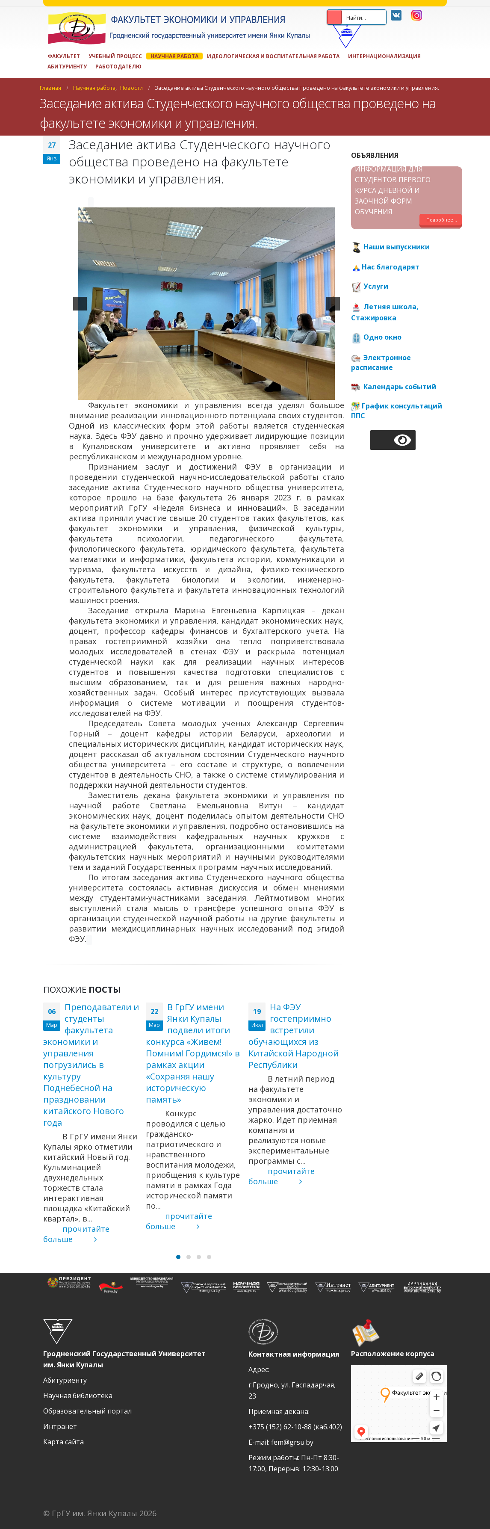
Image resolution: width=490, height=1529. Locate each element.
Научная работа (174, 56)
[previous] (80, 304)
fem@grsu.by (292, 1442)
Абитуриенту (67, 66)
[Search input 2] (372, 17)
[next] (333, 304)
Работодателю (118, 66)
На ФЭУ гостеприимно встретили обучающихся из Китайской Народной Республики (293, 1036)
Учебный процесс (115, 56)
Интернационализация (384, 56)
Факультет (63, 56)
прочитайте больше (76, 1234)
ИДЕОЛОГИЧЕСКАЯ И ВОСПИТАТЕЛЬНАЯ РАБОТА (273, 56)
